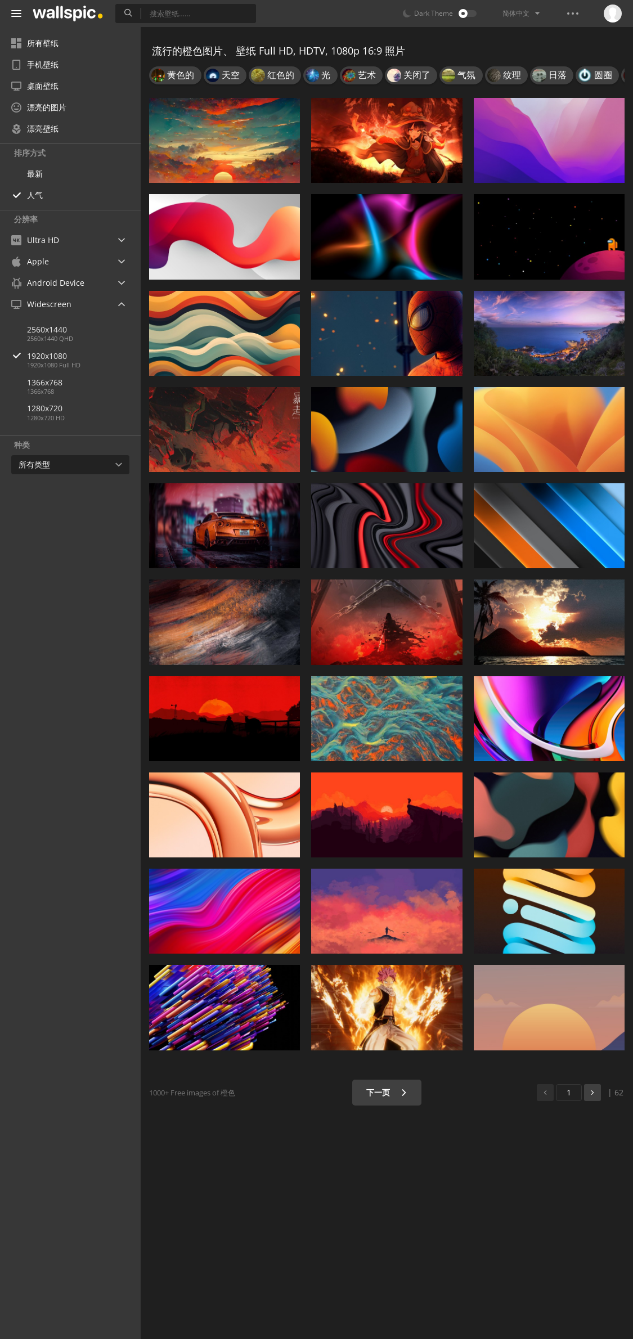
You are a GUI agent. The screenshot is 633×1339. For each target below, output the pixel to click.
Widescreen (41, 304)
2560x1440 (47, 329)
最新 (35, 173)
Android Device (47, 283)
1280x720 (44, 408)
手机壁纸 (35, 64)
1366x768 (44, 382)
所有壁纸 (35, 43)
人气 (35, 195)
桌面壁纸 (35, 85)
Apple (30, 261)
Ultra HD (35, 240)
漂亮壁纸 (35, 128)
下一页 (386, 1092)
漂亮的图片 (38, 107)
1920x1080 (84, 356)
